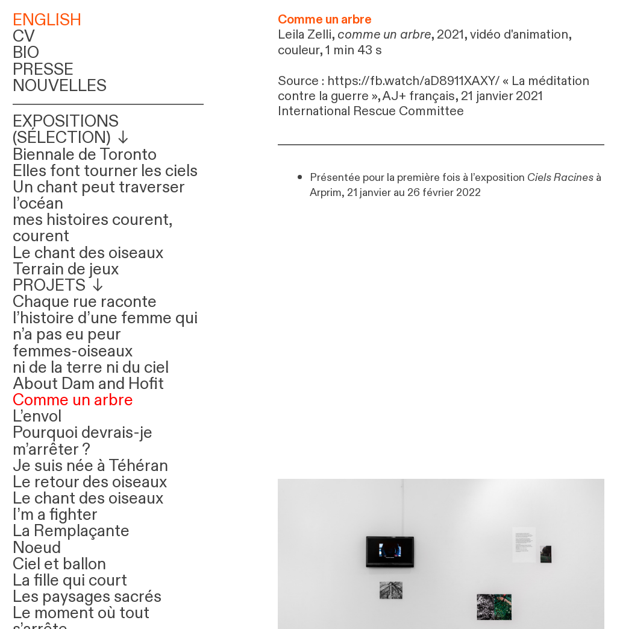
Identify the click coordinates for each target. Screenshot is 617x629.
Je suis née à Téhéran (90, 466)
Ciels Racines (560, 177)
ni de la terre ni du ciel (91, 368)
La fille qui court (70, 581)
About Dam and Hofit (88, 384)
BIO (26, 53)
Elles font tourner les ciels (105, 171)
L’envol (37, 417)
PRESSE (43, 70)
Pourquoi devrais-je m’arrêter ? (82, 441)
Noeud (37, 548)
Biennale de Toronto (85, 155)
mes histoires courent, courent (92, 228)
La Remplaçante (71, 531)
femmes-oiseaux (73, 351)
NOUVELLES (60, 86)
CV (24, 37)
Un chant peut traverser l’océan (98, 196)
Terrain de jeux (66, 269)
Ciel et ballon (59, 564)
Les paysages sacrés (87, 597)
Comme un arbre (73, 400)
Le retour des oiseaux (90, 482)
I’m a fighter (55, 515)
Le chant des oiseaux (88, 253)
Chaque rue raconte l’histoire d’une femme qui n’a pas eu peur (105, 318)
